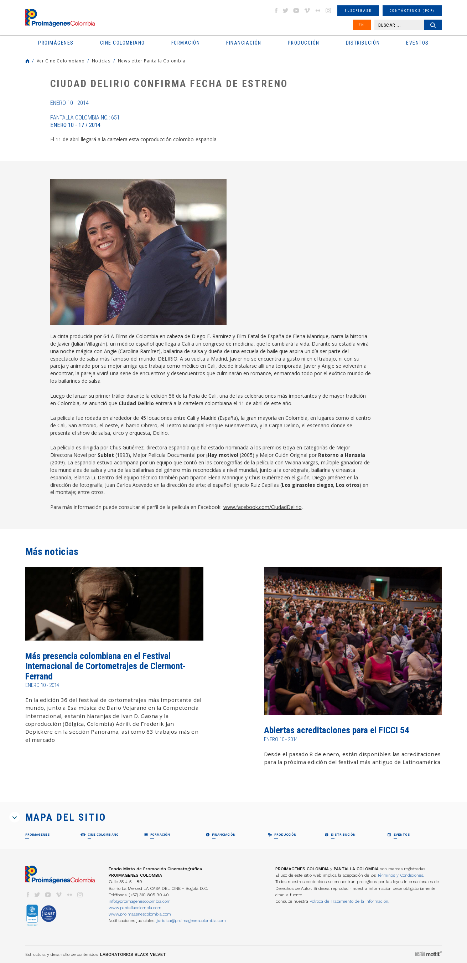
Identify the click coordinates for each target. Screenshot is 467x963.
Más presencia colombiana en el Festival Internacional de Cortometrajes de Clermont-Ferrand (105, 666)
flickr (317, 10)
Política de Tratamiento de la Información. (349, 901)
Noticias (101, 60)
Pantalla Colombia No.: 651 (85, 121)
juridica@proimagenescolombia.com (191, 920)
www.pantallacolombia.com (135, 907)
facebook (276, 10)
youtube (296, 10)
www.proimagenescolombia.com (140, 914)
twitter (285, 10)
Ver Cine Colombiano (61, 60)
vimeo (307, 10)
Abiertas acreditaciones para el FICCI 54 (336, 730)
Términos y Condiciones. (400, 875)
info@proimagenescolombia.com (140, 901)
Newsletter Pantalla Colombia (152, 60)
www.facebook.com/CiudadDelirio (262, 507)
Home (27, 61)
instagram (328, 10)
